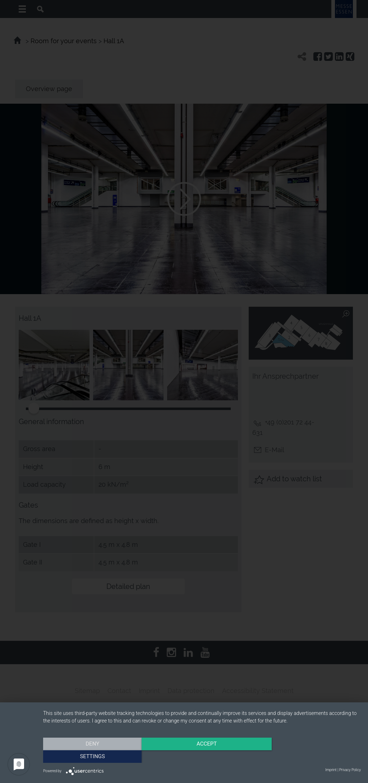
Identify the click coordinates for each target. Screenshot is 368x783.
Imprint (330, 770)
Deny (91, 756)
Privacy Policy (350, 770)
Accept (202, 756)
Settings (313, 756)
